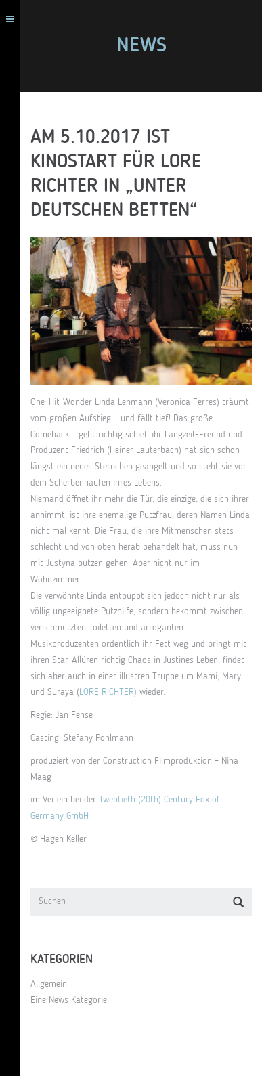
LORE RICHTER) (108, 692)
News (141, 46)
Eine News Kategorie (68, 1000)
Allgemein (48, 984)
